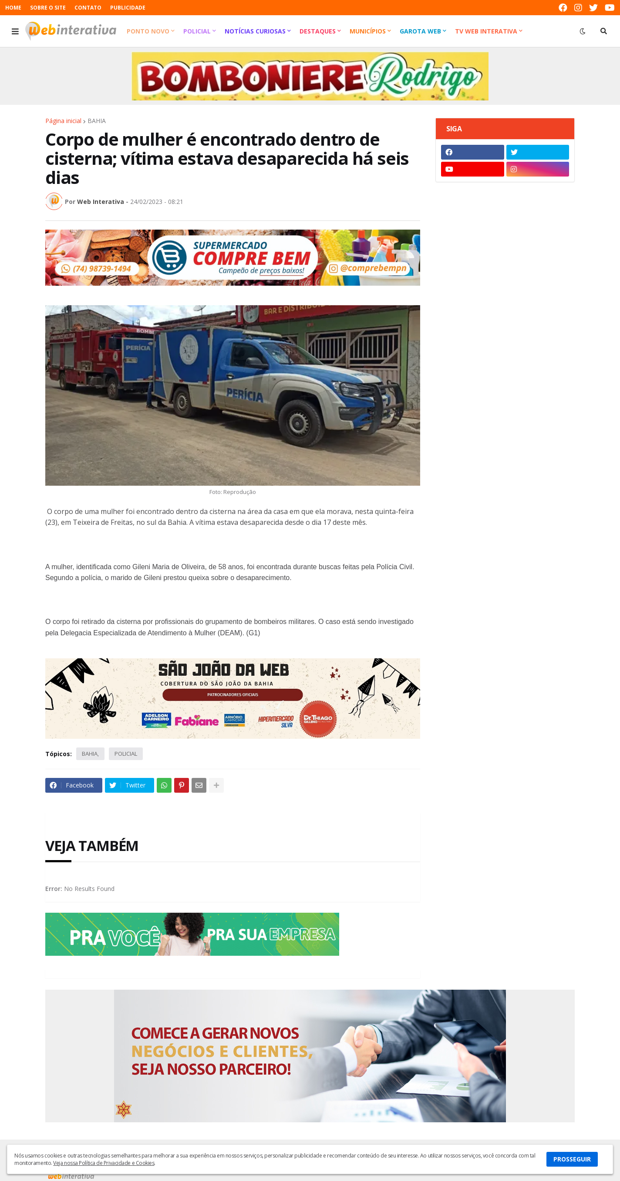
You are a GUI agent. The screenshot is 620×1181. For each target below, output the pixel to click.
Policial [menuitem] (197, 31)
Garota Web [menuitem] (420, 31)
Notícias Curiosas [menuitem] (255, 31)
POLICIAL (126, 753)
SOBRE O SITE (48, 7)
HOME (13, 7)
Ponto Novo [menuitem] (148, 31)
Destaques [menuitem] (318, 31)
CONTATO (87, 7)
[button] (15, 31)
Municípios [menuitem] (368, 31)
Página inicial (63, 121)
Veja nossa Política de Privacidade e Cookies (103, 1163)
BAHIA (97, 121)
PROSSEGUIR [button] (572, 1159)
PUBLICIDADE (127, 7)
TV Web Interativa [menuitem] (486, 31)
